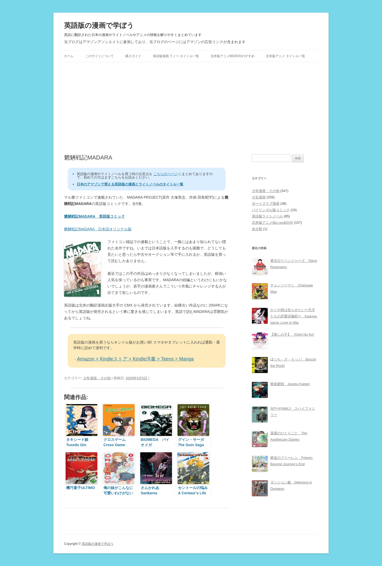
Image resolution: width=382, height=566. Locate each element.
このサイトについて (99, 56)
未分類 (257, 229)
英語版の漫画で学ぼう (99, 25)
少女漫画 (259, 197)
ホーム (69, 56)
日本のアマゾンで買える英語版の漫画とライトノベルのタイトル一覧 (130, 184)
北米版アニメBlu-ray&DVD (272, 223)
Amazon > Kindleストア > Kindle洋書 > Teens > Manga (135, 359)
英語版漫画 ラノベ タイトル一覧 (176, 56)
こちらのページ (165, 174)
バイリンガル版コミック (271, 210)
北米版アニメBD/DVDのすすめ (232, 56)
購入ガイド (133, 56)
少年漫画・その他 (97, 378)
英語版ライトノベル (267, 216)
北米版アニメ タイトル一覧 (285, 56)
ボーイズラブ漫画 (265, 204)
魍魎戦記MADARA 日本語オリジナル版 (97, 229)
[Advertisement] (191, 108)
